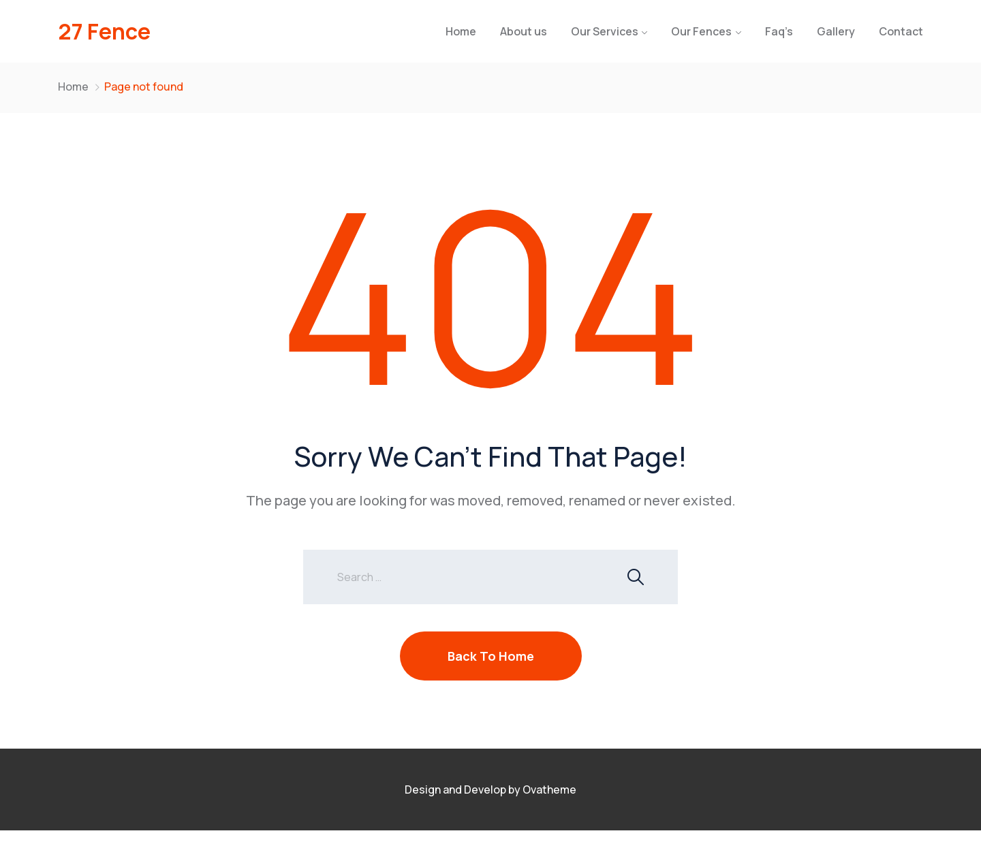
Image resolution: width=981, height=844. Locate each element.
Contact (901, 31)
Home (461, 31)
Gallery (836, 31)
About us (523, 31)
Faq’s (779, 31)
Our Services (604, 31)
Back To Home (491, 656)
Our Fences (701, 31)
